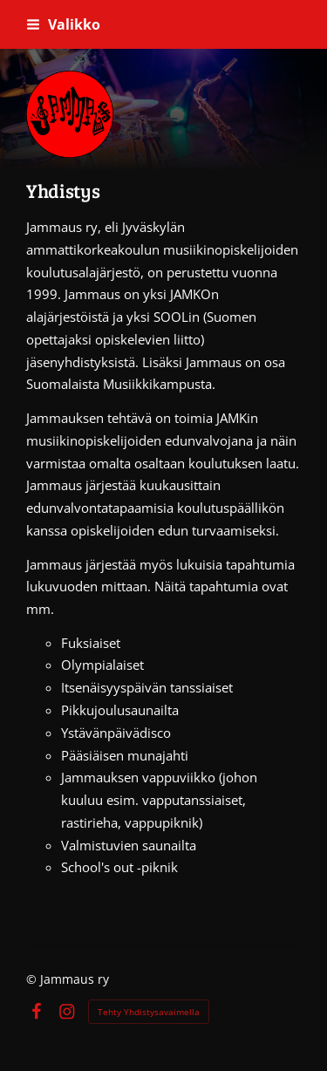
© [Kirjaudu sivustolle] (33, 979)
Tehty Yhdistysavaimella (149, 1012)
